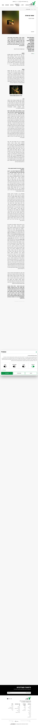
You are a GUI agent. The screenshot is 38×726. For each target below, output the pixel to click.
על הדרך (19, 711)
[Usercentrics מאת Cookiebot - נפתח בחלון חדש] (5, 352)
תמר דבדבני (31, 18)
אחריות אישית (20, 301)
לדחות (31, 373)
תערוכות (19, 706)
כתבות (32, 9)
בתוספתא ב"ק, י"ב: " (20, 144)
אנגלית (30, 706)
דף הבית (35, 9)
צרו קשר (12, 705)
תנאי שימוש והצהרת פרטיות (10, 708)
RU (14, 1)
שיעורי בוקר (29, 707)
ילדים (25, 706)
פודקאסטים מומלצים (17, 5)
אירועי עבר (29, 712)
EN (13, 1)
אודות (12, 706)
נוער (30, 709)
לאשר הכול (7, 373)
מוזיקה (25, 707)
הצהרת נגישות (11, 707)
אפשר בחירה (19, 373)
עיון (30, 705)
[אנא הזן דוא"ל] (21, 693)
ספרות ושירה (29, 710)
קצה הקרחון (18, 710)
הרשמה (9, 692)
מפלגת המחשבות (18, 712)
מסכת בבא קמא (16, 301)
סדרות (30, 711)
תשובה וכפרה (19, 155)
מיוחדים (30, 708)
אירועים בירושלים (30, 713)
